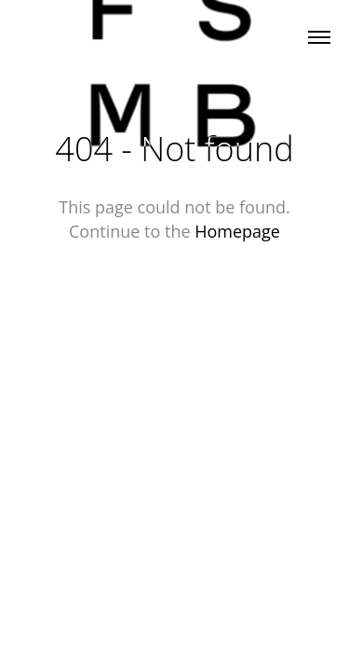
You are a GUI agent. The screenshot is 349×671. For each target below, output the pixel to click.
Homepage (237, 231)
